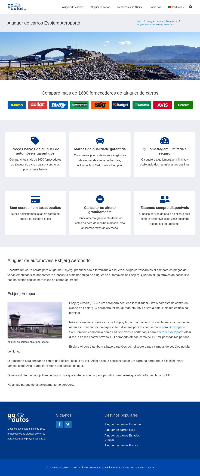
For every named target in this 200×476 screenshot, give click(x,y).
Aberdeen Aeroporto (169, 332)
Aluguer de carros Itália (119, 430)
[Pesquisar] (190, 7)
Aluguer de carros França (121, 445)
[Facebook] (59, 424)
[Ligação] (17, 7)
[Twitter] (68, 424)
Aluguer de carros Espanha (122, 424)
